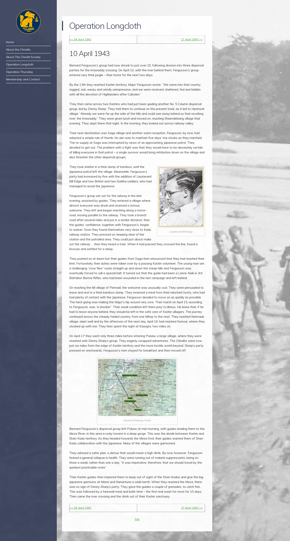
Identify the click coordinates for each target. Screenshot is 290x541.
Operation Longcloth (19, 64)
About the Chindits (18, 49)
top (137, 519)
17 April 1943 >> (192, 39)
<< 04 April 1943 (80, 39)
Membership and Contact (23, 79)
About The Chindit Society (23, 57)
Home (10, 42)
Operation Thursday (19, 72)
